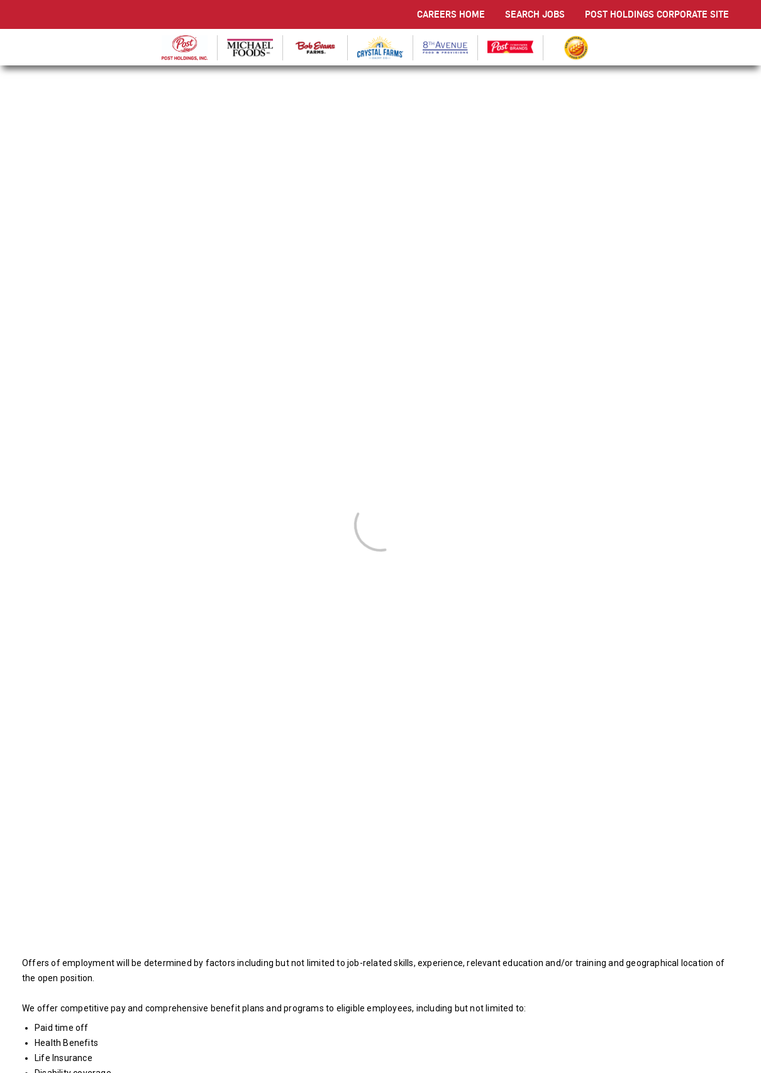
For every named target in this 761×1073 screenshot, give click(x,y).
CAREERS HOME (451, 14)
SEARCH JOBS (535, 14)
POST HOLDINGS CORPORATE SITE (657, 14)
